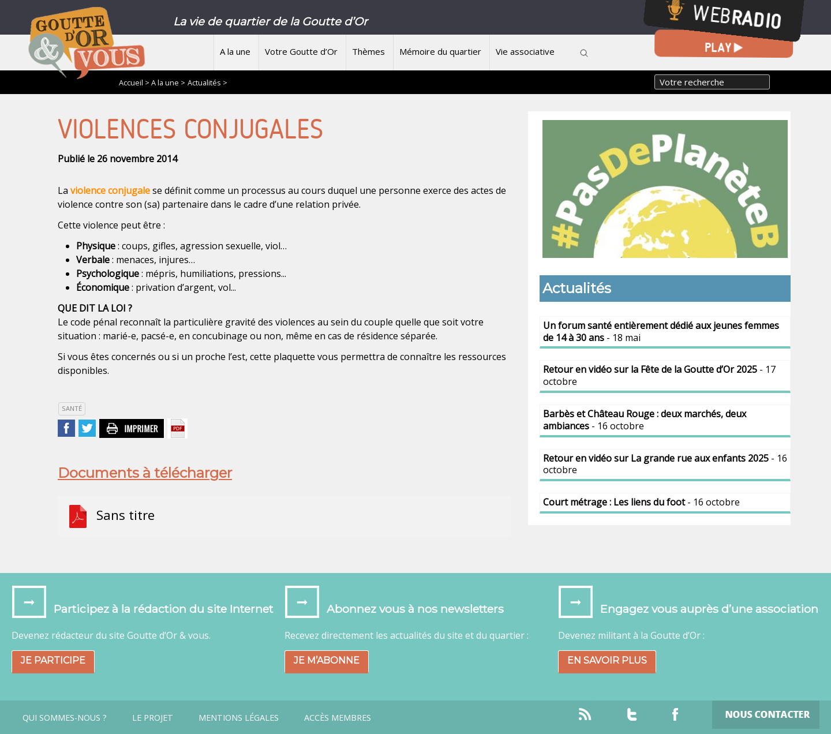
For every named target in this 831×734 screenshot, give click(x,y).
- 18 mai (661, 331)
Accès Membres (337, 718)
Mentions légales (239, 718)
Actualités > (207, 82)
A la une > (168, 82)
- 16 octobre (644, 419)
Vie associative (525, 51)
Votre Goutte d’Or (301, 51)
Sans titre (110, 516)
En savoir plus (607, 660)
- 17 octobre (659, 375)
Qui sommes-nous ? (65, 718)
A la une (235, 51)
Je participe (53, 660)
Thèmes (368, 51)
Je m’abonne (327, 660)
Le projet (152, 718)
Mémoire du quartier (440, 51)
